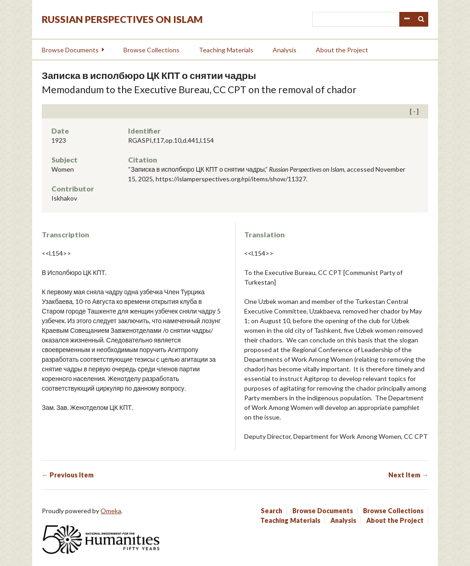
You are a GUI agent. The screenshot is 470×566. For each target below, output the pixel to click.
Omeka (111, 511)
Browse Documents (70, 50)
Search (421, 19)
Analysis (285, 50)
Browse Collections (151, 50)
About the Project (342, 50)
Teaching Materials (226, 50)
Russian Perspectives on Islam (122, 19)
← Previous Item (68, 475)
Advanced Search (406, 19)
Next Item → (408, 475)
